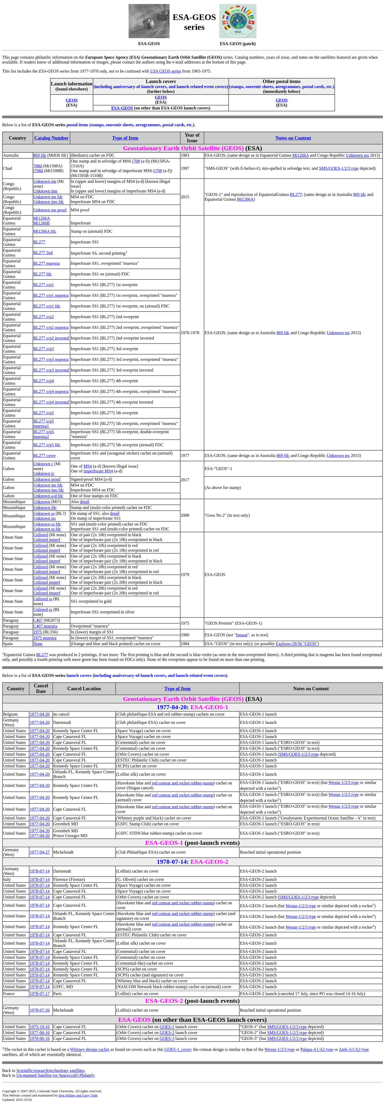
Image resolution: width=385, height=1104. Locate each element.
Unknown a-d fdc (48, 496)
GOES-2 (167, 1032)
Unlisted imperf (46, 539)
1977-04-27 (40, 852)
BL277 (296, 194)
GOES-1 (167, 1026)
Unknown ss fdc (47, 524)
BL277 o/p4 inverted (51, 402)
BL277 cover (44, 455)
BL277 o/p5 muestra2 (43, 434)
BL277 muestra (46, 263)
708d (37, 166)
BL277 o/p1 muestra (51, 295)
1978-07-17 (40, 993)
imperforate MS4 (98, 471)
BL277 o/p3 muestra (51, 359)
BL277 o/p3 (43, 348)
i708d (38, 170)
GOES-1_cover (177, 1049)
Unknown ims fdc (48, 201)
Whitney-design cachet (89, 1049)
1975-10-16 (40, 1026)
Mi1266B (41, 223)
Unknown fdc (45, 507)
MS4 (87, 466)
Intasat (242, 635)
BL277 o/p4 (43, 380)
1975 (37, 632)
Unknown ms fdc (48, 197)
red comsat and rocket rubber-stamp (182, 783)
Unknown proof (47, 479)
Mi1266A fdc (44, 231)
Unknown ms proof (50, 210)
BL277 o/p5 (43, 413)
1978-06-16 (40, 1038)
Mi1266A (300, 155)
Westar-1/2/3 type (343, 782)
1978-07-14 (40, 871)
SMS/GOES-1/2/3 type (339, 168)
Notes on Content (293, 138)
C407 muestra (45, 626)
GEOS (72, 100)
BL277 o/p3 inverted (51, 370)
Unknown (41, 501)
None (38, 643)
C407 (38, 620)
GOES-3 (167, 1038)
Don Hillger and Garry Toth (78, 1095)
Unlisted (40, 535)
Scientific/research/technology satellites (50, 1070)
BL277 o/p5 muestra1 (43, 423)
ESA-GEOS (122, 108)
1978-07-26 (40, 1010)
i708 (158, 170)
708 (136, 161)
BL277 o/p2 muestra (51, 327)
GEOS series (165, 71)
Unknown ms (357, 155)
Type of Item (125, 138)
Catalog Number (51, 138)
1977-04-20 (40, 714)
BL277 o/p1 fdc (46, 306)
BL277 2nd (43, 252)
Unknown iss (44, 518)
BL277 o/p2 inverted (51, 338)
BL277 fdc (42, 274)
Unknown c (43, 464)
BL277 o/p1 (43, 284)
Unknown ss (44, 513)
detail (85, 501)
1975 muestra (45, 638)
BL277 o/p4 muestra (51, 391)
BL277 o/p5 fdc (46, 445)
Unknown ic (44, 473)
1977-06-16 (40, 1032)
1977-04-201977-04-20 (40, 833)
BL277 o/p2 (43, 316)
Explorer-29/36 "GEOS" (296, 643)
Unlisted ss (42, 599)
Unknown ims (45, 191)
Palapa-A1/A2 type (317, 1049)
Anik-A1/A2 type (354, 1049)
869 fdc (39, 155)
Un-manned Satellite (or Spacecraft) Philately (55, 1075)
